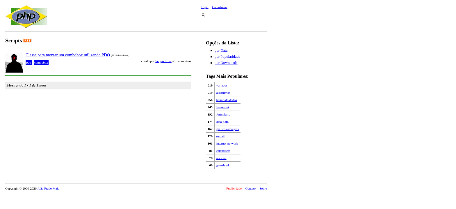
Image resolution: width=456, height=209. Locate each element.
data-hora (222, 121)
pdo (28, 62)
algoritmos (223, 92)
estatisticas (223, 150)
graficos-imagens (227, 129)
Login (205, 7)
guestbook (223, 165)
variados (221, 85)
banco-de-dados (226, 100)
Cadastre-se (219, 7)
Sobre (263, 188)
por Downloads (226, 63)
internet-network (227, 143)
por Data (221, 50)
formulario (223, 114)
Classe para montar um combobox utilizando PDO (68, 55)
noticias (221, 158)
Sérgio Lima (163, 61)
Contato (250, 188)
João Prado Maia (48, 188)
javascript (222, 107)
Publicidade (234, 188)
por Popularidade (227, 57)
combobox (41, 62)
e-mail (220, 136)
